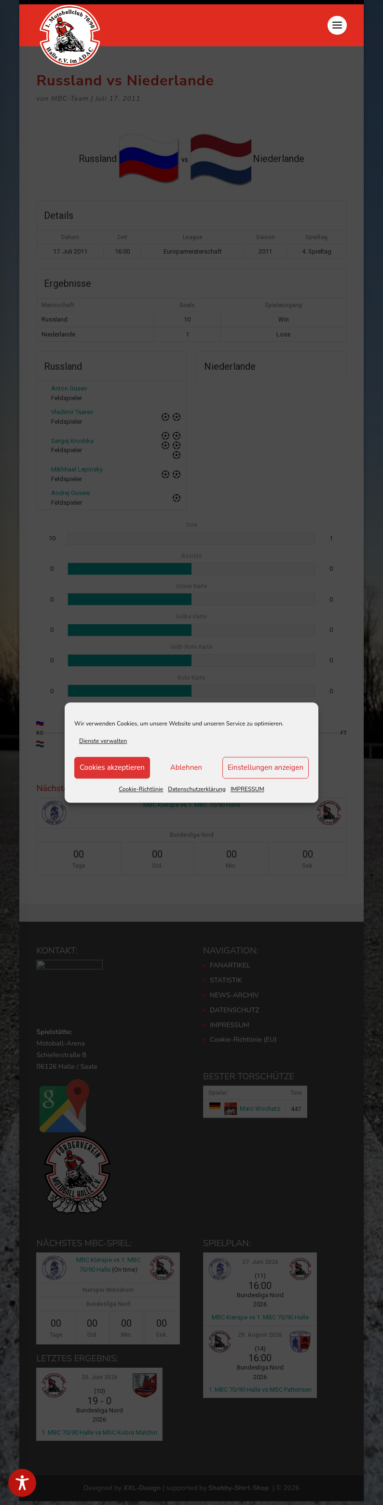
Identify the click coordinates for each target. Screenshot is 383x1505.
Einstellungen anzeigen (265, 768)
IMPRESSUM (247, 789)
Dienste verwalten (103, 741)
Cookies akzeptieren (112, 768)
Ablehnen (186, 768)
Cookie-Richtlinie (141, 789)
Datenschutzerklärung (197, 789)
